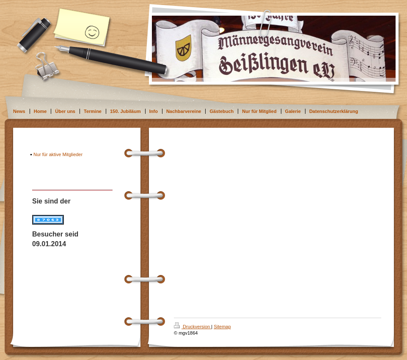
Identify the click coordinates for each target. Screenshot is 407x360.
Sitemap (222, 326)
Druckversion (192, 326)
